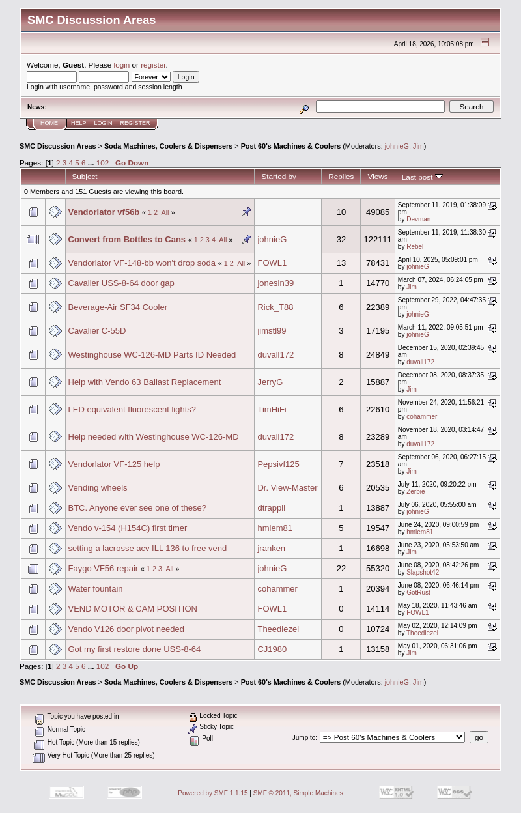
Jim (418, 146)
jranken (271, 548)
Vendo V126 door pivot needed (126, 629)
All (165, 212)
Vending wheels (98, 487)
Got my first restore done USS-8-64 (134, 649)
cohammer (421, 416)
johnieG (397, 146)
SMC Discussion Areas (58, 146)
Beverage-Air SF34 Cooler (117, 307)
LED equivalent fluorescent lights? (132, 409)
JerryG (270, 382)
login (122, 65)
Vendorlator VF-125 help (114, 464)
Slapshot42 (422, 572)
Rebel (414, 246)
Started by (278, 176)
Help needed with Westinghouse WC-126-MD (153, 437)
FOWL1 (272, 263)
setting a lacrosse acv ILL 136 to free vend (147, 548)
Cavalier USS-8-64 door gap (121, 283)
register (153, 65)
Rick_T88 (275, 307)
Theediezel (278, 629)
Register (135, 123)
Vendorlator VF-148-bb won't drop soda (142, 263)
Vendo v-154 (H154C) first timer (128, 528)
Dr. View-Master (287, 487)
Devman (418, 219)
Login (103, 123)
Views (378, 176)
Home (49, 123)
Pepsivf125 (278, 464)
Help (79, 123)
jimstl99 (271, 330)
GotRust (418, 592)
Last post (422, 177)
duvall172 (275, 355)
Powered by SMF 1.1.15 (212, 793)
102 (102, 162)
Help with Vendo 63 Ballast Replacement (144, 382)
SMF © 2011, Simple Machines (298, 793)
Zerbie (415, 491)
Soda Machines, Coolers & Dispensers (168, 146)
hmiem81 (274, 528)
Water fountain (95, 588)
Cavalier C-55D (97, 330)
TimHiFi (271, 409)
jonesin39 (275, 283)
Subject (85, 176)
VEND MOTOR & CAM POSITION (132, 609)
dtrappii (271, 508)
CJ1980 (272, 649)
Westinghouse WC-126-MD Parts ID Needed (152, 355)
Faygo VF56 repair (103, 568)
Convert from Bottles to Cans (127, 239)
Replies (341, 176)
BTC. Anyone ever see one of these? (137, 508)
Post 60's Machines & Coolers (291, 146)
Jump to (304, 737)
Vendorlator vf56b (104, 212)
